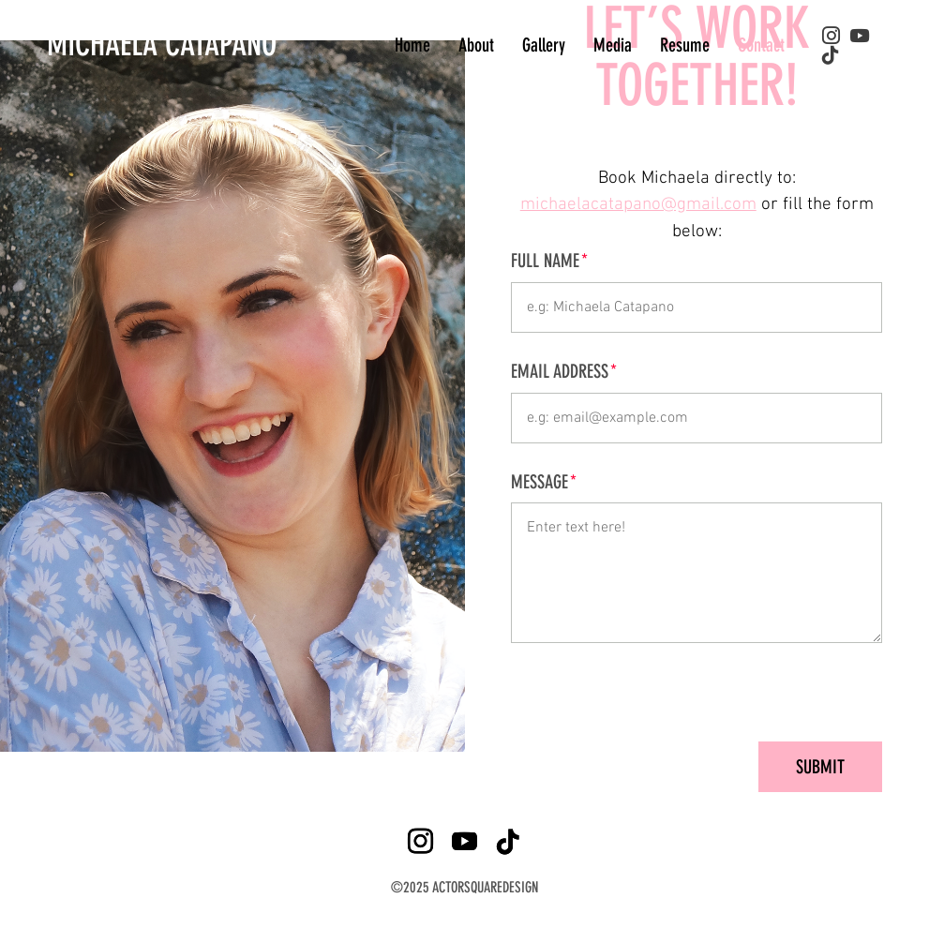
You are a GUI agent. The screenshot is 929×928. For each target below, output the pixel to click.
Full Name (545, 261)
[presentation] (739, 691)
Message (539, 482)
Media (612, 45)
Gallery (543, 45)
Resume (685, 45)
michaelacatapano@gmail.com (638, 205)
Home (412, 45)
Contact (761, 45)
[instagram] (831, 35)
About (476, 45)
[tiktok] (830, 55)
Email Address (559, 371)
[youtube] (859, 36)
